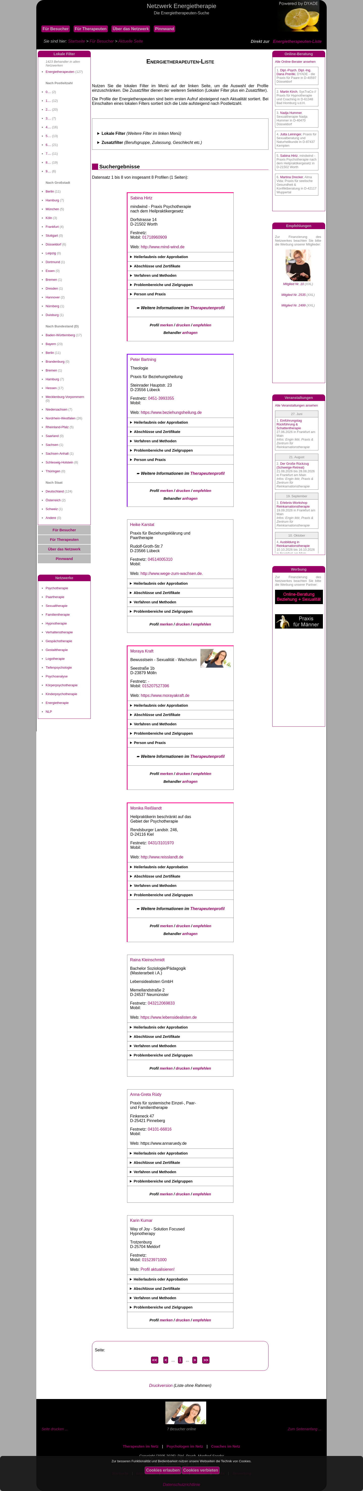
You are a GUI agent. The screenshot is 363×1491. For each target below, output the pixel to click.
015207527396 (155, 686)
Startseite (76, 41)
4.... (48, 127)
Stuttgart (52, 235)
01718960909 (154, 237)
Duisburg (52, 315)
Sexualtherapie (56, 606)
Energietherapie (57, 703)
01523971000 (154, 1260)
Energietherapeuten (60, 72)
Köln (49, 218)
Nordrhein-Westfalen (61, 418)
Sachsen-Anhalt (57, 453)
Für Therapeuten (91, 29)
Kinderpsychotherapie (61, 694)
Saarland (52, 436)
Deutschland (55, 491)
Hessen (51, 388)
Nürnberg (52, 306)
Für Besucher (56, 29)
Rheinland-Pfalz (57, 427)
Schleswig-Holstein (59, 462)
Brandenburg (55, 361)
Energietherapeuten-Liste (297, 41)
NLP (49, 711)
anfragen (190, 333)
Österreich (53, 500)
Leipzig (51, 253)
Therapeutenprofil (207, 308)
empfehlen (202, 325)
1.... (48, 101)
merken (166, 325)
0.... (48, 92)
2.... (48, 109)
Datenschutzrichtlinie (181, 1484)
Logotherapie (55, 659)
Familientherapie (58, 614)
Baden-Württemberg (60, 335)
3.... (48, 118)
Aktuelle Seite (130, 41)
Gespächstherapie (59, 641)
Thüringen (53, 471)
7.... (48, 154)
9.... (48, 171)
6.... (48, 145)
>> (205, 1360)
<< (154, 1360)
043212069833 (161, 1003)
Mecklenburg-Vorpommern (65, 397)
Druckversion (160, 1385)
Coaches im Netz (225, 1446)
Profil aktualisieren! (158, 1269)
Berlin (50, 191)
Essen (50, 271)
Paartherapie (55, 597)
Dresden (52, 288)
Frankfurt (52, 227)
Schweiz (52, 509)
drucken (183, 325)
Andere (51, 518)
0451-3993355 (161, 398)
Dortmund (53, 262)
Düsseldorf (53, 244)
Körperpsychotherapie (62, 685)
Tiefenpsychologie (59, 667)
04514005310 (160, 559)
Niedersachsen (56, 409)
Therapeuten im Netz (141, 1446)
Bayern (51, 344)
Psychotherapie (57, 588)
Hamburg (52, 200)
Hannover (53, 297)
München (52, 209)
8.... (48, 162)
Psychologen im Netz (185, 1446)
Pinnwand (164, 29)
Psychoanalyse (57, 676)
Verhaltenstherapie (59, 632)
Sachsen (52, 445)
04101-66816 (159, 1129)
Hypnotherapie (56, 623)
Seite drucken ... (55, 1429)
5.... (48, 136)
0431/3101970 (161, 843)
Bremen (51, 280)
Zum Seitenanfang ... (304, 1429)
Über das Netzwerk (131, 29)
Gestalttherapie (57, 650)
